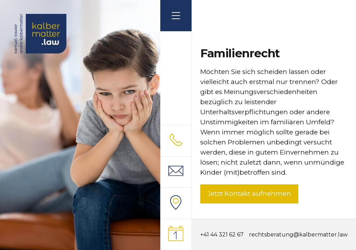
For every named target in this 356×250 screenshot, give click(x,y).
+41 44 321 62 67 (222, 234)
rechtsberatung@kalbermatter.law (298, 235)
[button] (176, 15)
